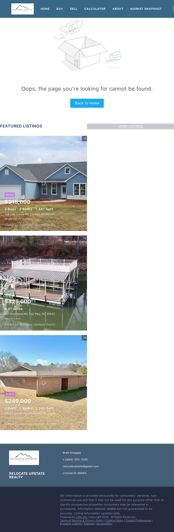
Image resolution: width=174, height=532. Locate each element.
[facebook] (12, 497)
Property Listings (71, 523)
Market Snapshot (146, 8)
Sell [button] (73, 8)
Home (45, 8)
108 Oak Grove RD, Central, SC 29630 (29, 214)
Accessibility (104, 523)
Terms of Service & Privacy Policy (82, 520)
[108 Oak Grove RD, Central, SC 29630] (43, 183)
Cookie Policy (114, 520)
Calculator (95, 8)
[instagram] (21, 497)
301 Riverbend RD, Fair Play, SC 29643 (30, 314)
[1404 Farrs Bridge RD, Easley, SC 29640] (43, 382)
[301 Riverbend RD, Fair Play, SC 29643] (43, 283)
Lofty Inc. (82, 517)
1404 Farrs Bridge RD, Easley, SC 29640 (31, 413)
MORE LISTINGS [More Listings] (130, 126)
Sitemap (89, 523)
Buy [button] (59, 8)
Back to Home (87, 103)
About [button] (117, 8)
